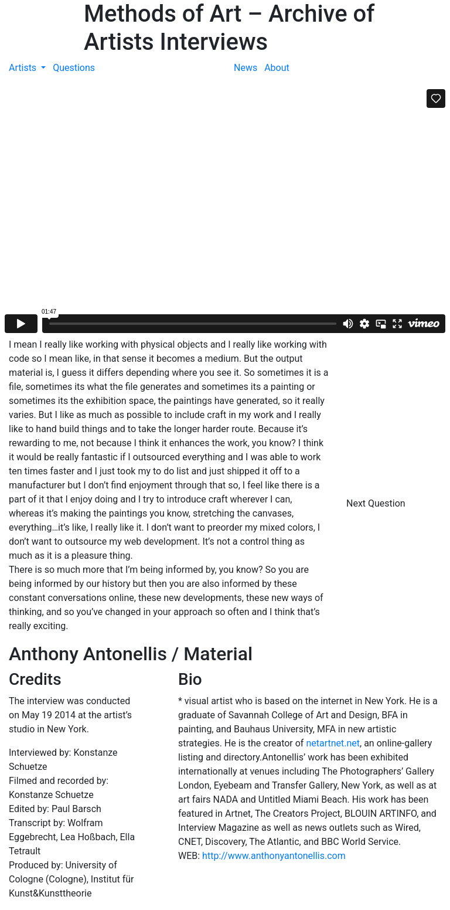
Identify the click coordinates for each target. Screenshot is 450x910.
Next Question (377, 503)
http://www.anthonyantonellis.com (274, 855)
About (276, 67)
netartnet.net (333, 743)
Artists (24, 67)
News (245, 67)
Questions (74, 67)
